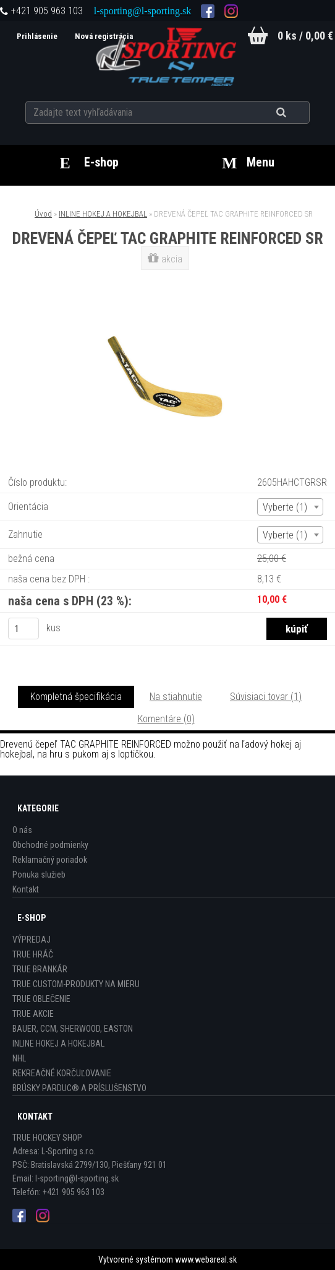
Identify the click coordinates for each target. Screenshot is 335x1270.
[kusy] (23, 628)
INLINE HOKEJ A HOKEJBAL (103, 213)
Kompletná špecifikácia (76, 696)
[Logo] (168, 55)
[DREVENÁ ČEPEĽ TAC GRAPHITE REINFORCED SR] (167, 298)
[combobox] (290, 507)
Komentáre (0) (166, 719)
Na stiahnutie (176, 696)
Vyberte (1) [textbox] (285, 507)
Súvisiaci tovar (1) (266, 696)
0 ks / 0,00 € (305, 35)
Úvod (43, 213)
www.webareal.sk (206, 1259)
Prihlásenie (38, 36)
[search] (296, 112)
